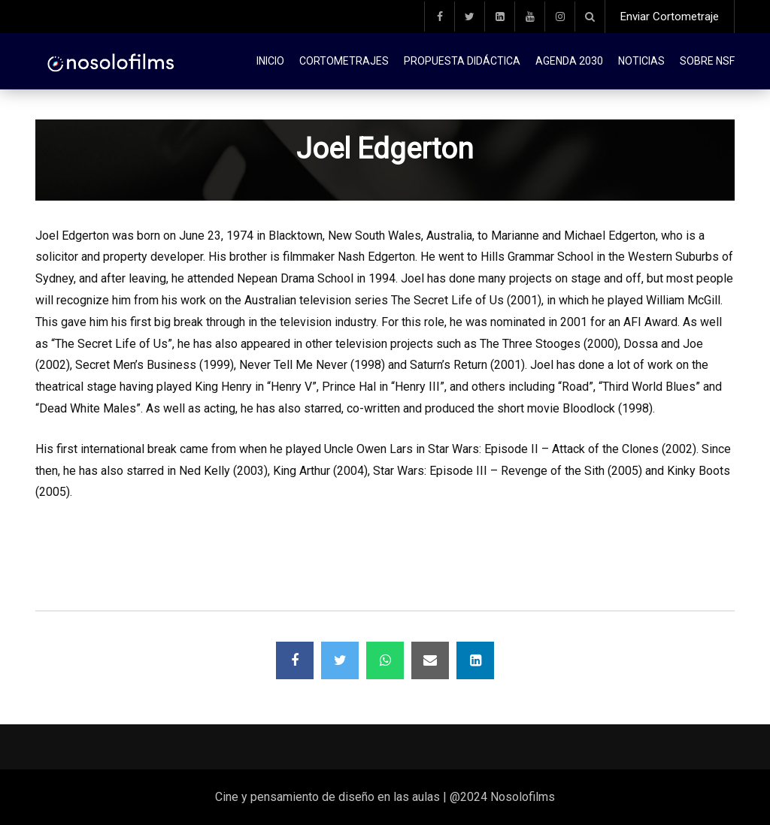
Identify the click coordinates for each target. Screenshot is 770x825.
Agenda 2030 (569, 61)
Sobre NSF (707, 61)
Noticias (641, 61)
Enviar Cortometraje (669, 16)
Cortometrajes (344, 61)
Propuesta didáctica (462, 61)
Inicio (270, 61)
